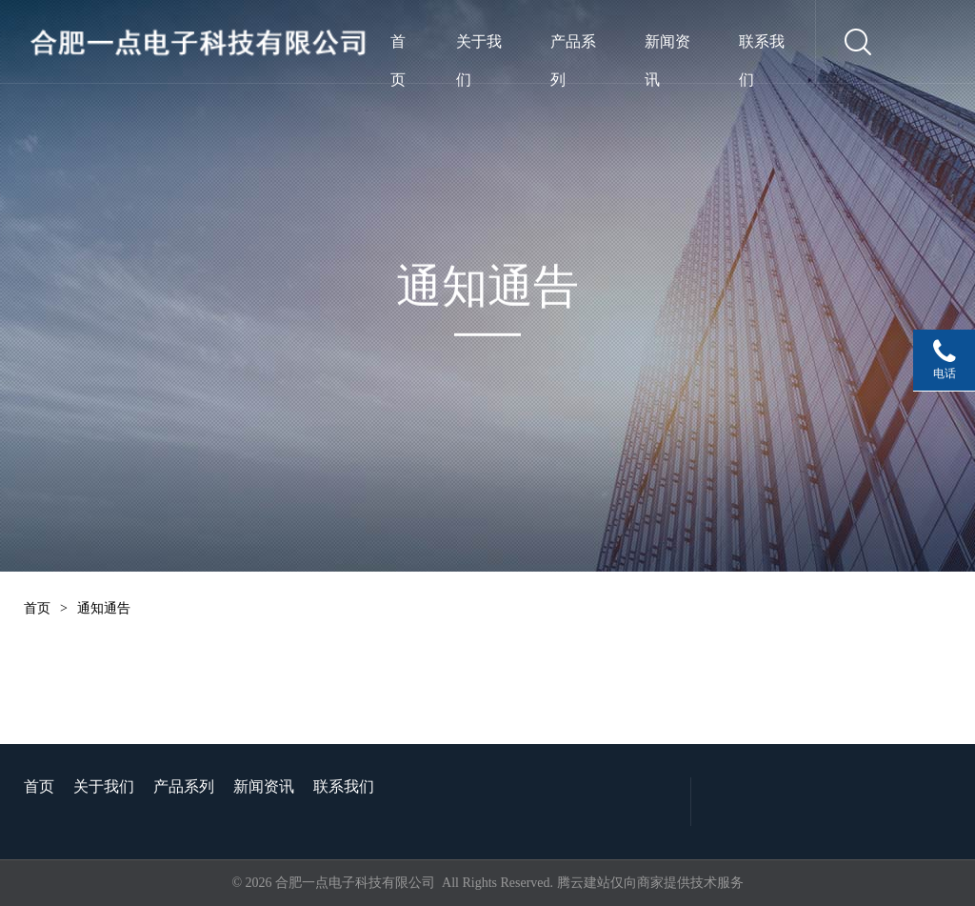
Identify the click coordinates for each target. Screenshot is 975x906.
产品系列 (573, 47)
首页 (398, 47)
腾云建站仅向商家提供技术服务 (650, 883)
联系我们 (762, 47)
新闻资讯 (667, 47)
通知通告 (103, 608)
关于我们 (479, 47)
